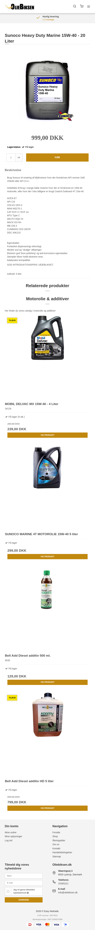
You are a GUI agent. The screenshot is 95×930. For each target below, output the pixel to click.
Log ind (8, 840)
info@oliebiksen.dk (68, 892)
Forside (56, 832)
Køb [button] (57, 157)
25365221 (63, 883)
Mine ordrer (11, 832)
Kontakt (56, 848)
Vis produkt (47, 435)
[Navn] (24, 875)
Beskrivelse (13, 170)
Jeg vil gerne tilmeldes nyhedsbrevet (24, 891)
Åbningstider (58, 840)
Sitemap (56, 856)
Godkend (24, 900)
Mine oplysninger (13, 836)
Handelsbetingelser (62, 852)
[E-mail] (24, 882)
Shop (55, 836)
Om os (55, 844)
